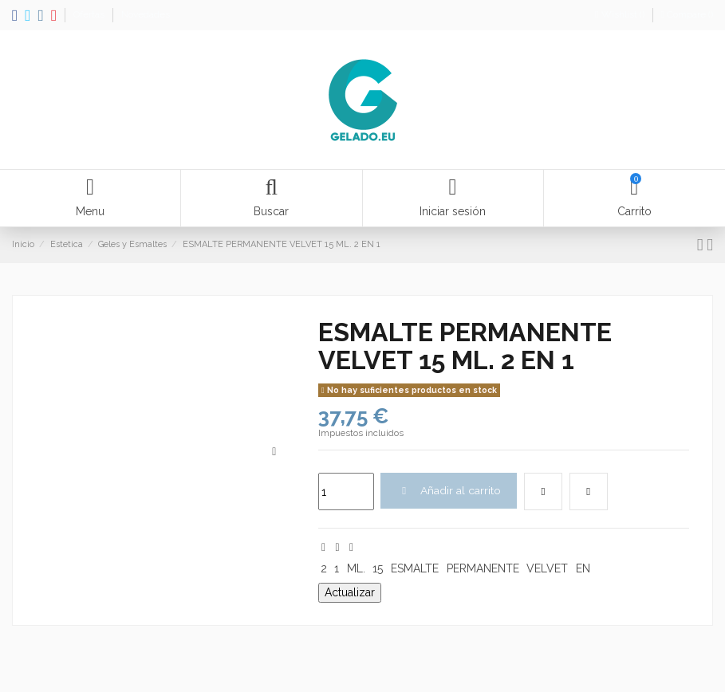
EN (583, 569)
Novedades (145, 14)
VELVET (547, 569)
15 (377, 569)
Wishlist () (620, 14)
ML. (356, 569)
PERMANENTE (483, 569)
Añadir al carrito (449, 490)
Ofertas (90, 14)
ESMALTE (415, 569)
